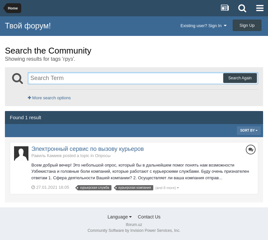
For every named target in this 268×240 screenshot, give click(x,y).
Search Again (240, 78)
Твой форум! (28, 25)
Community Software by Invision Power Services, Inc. (134, 230)
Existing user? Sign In (203, 25)
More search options (49, 97)
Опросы (102, 155)
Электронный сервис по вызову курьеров (87, 149)
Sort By (249, 130)
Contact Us (149, 216)
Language (120, 216)
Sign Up (247, 25)
